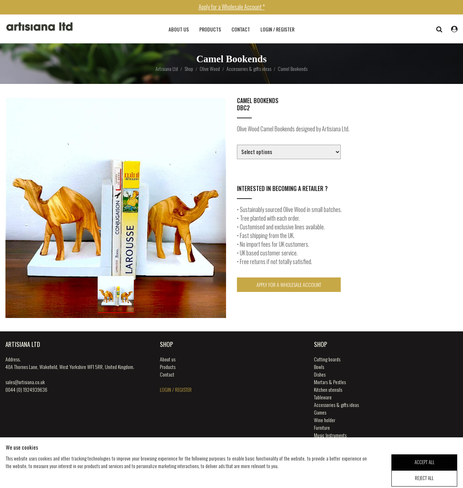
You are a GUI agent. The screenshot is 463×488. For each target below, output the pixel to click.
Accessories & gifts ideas (336, 404)
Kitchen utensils (328, 389)
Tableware (323, 397)
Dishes (320, 374)
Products (210, 29)
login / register (277, 29)
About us (179, 29)
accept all (424, 466)
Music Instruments (330, 435)
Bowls (319, 366)
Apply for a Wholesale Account (288, 284)
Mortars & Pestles (330, 382)
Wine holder (324, 420)
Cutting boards (327, 359)
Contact (241, 29)
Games (320, 412)
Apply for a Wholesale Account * (232, 7)
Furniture (322, 427)
